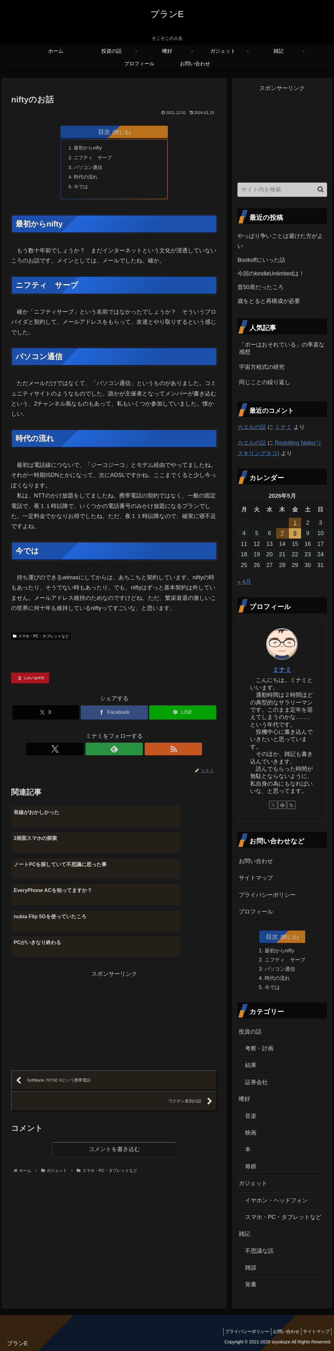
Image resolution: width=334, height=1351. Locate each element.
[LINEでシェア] (182, 715)
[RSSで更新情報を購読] (129, 752)
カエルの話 (251, 427)
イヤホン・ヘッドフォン (276, 1200)
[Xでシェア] (45, 715)
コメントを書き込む (114, 1078)
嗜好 (244, 1099)
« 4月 (244, 582)
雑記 (244, 1234)
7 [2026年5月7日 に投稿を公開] (282, 533)
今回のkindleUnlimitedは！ (271, 273)
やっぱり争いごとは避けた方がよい (280, 241)
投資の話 (250, 1031)
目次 (104, 131)
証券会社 (256, 1082)
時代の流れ (87, 179)
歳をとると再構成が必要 (268, 301)
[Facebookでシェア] (114, 715)
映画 (250, 1133)
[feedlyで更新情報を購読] (114, 752)
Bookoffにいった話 (261, 260)
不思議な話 (259, 1251)
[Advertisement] (62, 945)
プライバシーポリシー (267, 895)
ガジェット (253, 1183)
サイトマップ (256, 878)
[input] (282, 190)
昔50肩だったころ (260, 287)
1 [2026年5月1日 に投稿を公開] (295, 523)
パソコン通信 (89, 168)
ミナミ (283, 427)
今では (82, 189)
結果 (250, 1065)
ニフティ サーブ (94, 158)
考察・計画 (259, 1048)
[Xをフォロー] (99, 752)
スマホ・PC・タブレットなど (41, 639)
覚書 (250, 1284)
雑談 (250, 1267)
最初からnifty (89, 148)
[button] (320, 189)
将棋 (250, 1166)
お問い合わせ (256, 861)
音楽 (250, 1116)
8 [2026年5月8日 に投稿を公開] (295, 533)
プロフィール (256, 911)
